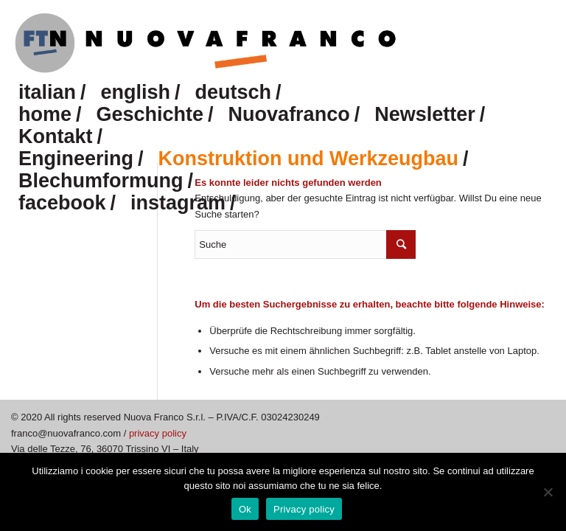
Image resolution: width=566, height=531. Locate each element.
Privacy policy (304, 509)
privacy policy (157, 433)
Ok (245, 509)
